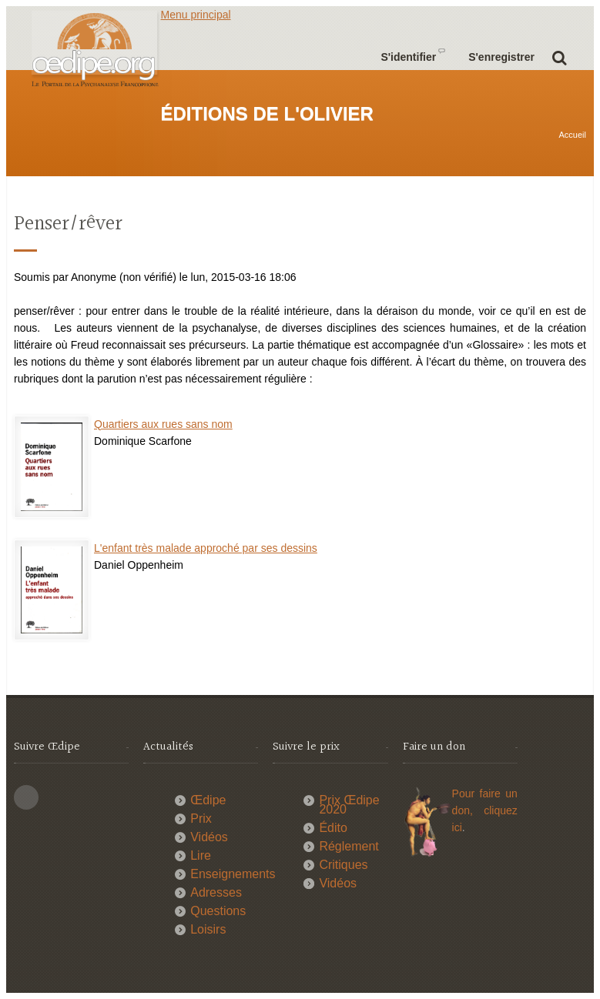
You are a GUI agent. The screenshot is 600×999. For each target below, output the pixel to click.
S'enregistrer (501, 57)
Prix (201, 818)
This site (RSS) (26, 797)
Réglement (348, 846)
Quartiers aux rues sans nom (163, 424)
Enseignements (232, 873)
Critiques (343, 864)
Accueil (572, 134)
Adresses (216, 892)
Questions (218, 910)
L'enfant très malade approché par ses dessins (205, 548)
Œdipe (208, 800)
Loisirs (208, 929)
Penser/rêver (68, 224)
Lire (200, 855)
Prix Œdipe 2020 (349, 805)
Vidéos (209, 837)
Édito (333, 827)
